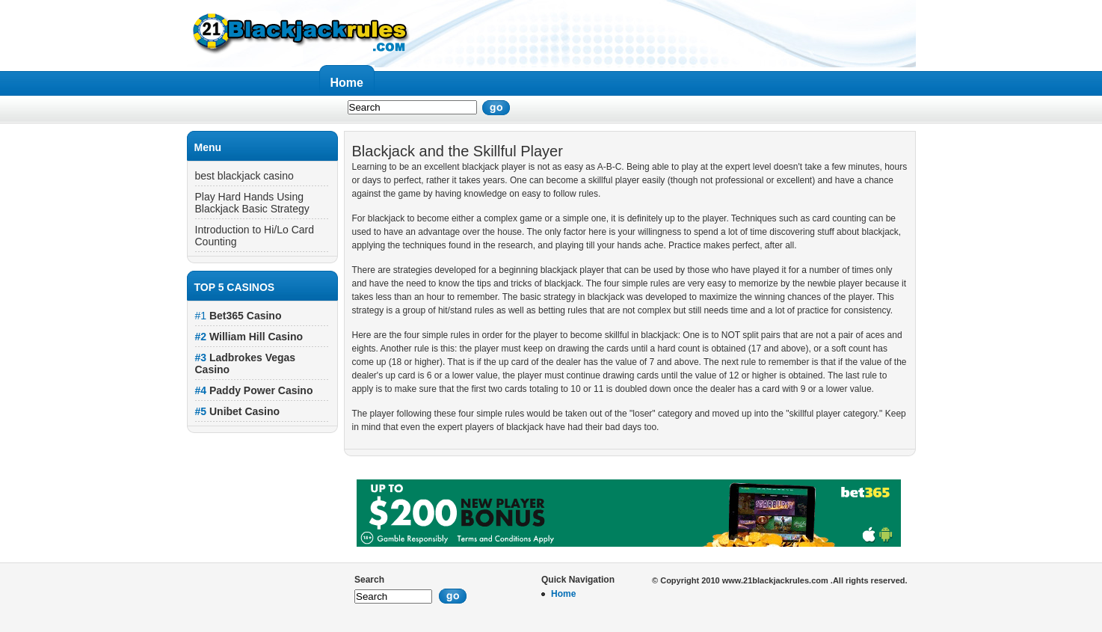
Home (346, 82)
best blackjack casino (244, 176)
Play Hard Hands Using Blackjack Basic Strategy (252, 203)
